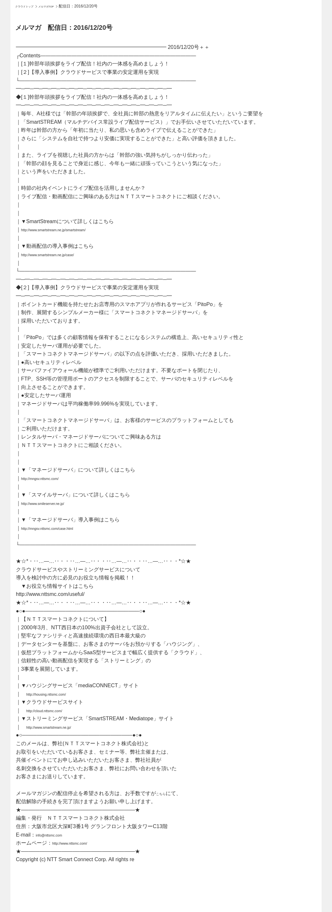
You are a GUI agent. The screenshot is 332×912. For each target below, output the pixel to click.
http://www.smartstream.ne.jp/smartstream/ (70, 229)
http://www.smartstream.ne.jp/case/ (61, 254)
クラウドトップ (28, 6)
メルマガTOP (59, 6)
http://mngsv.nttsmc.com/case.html (61, 528)
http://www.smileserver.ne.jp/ (54, 503)
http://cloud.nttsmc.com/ (53, 710)
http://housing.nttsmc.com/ (56, 694)
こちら (164, 793)
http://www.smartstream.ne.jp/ (60, 727)
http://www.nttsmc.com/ (78, 843)
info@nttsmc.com (56, 835)
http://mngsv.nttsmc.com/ (49, 478)
